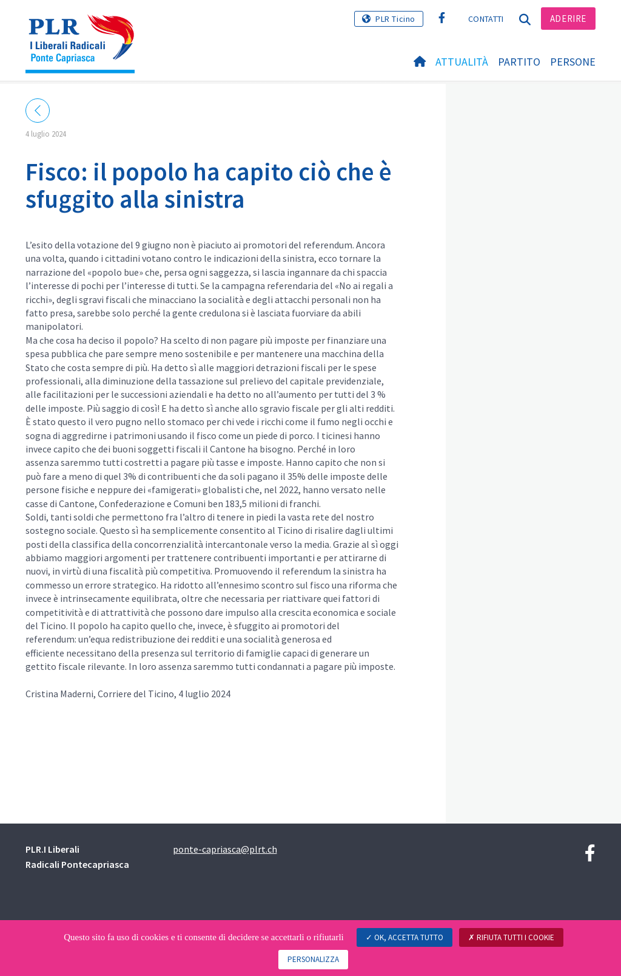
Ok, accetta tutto (404, 937)
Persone (573, 62)
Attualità (461, 62)
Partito (519, 62)
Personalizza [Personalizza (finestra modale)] (313, 959)
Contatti (485, 18)
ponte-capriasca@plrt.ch (225, 849)
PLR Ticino (395, 18)
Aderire (568, 18)
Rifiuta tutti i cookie (511, 937)
